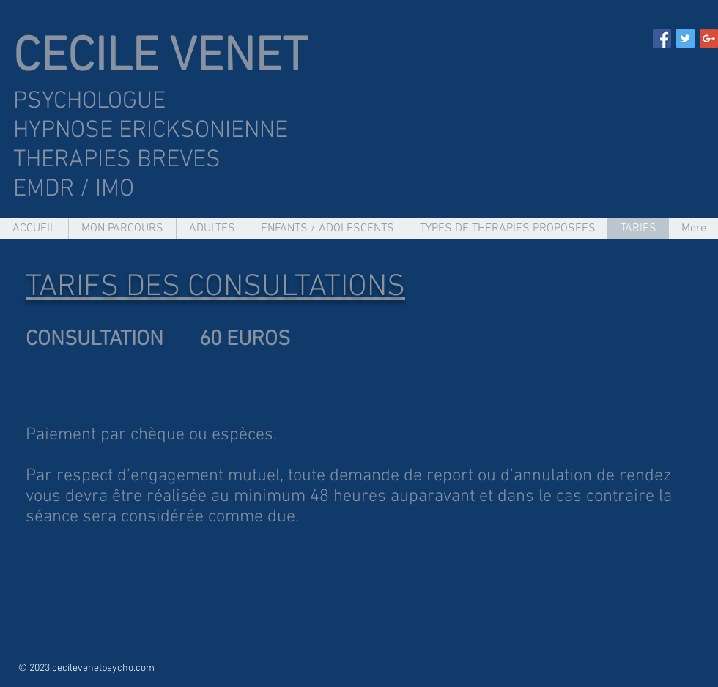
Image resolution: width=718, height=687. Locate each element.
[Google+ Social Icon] (709, 38)
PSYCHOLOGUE (89, 101)
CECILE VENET (160, 58)
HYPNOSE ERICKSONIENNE (153, 131)
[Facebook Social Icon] (662, 38)
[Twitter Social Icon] (685, 38)
